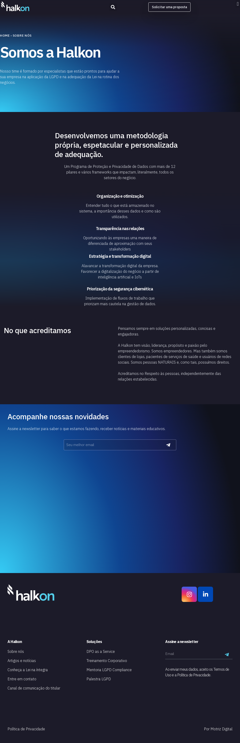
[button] (238, 4)
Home (5, 35)
